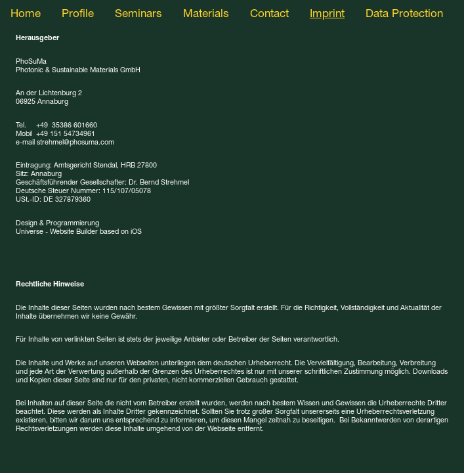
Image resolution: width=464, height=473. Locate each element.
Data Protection (404, 14)
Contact (269, 14)
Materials (206, 14)
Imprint (327, 14)
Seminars (138, 14)
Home (26, 14)
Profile (78, 14)
